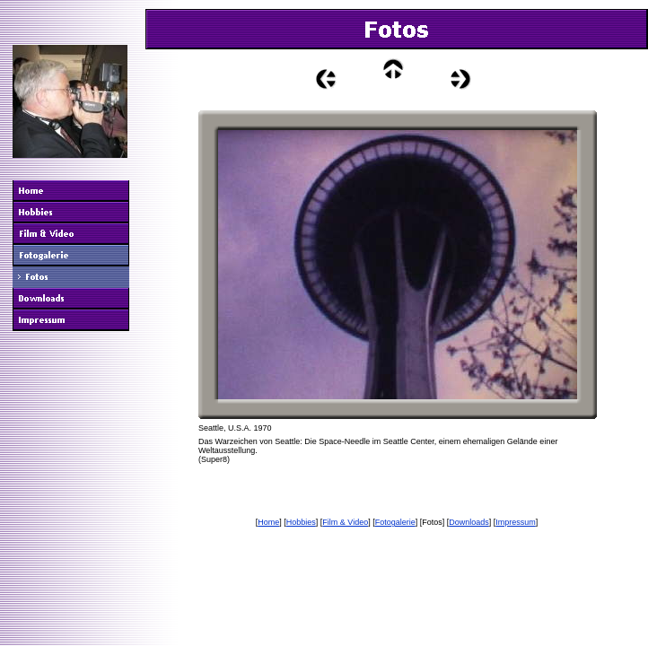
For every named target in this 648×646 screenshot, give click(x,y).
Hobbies (301, 522)
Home (268, 522)
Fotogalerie (395, 522)
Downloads (469, 522)
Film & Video (345, 522)
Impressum (515, 522)
